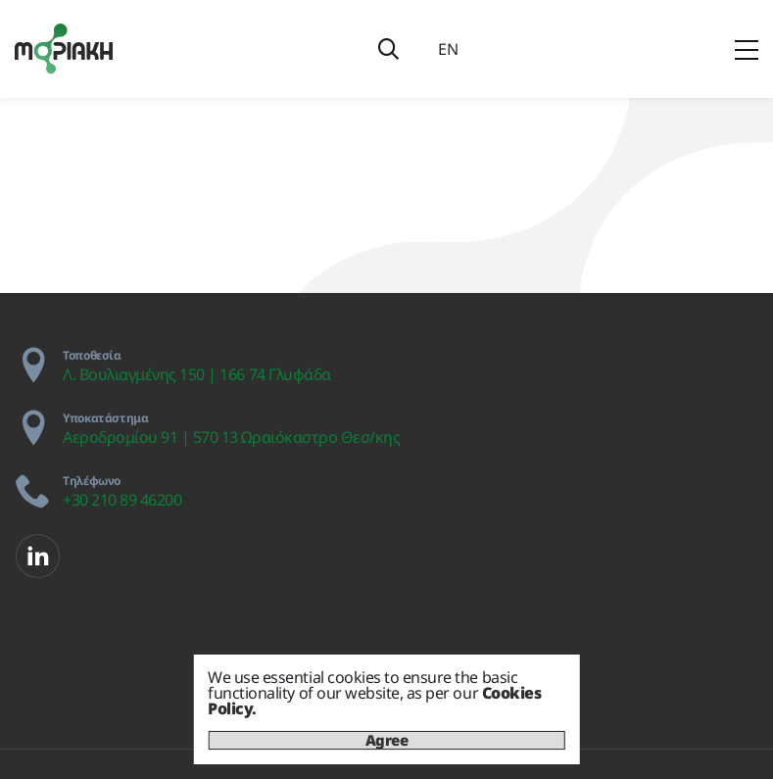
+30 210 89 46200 (122, 500)
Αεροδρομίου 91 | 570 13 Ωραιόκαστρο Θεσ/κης (231, 437)
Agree (387, 740)
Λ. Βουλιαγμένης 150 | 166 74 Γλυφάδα (197, 374)
